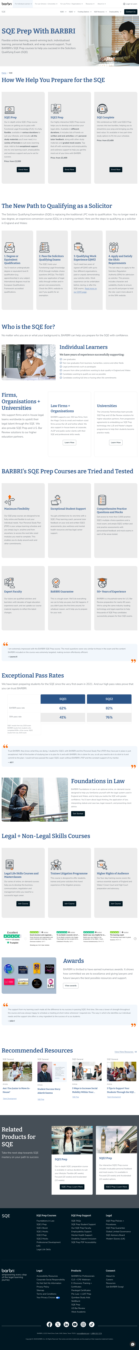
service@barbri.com (83, 1333)
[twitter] (57, 1326)
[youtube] (74, 1326)
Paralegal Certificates (81, 1290)
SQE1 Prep (42, 1224)
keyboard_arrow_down (106, 12)
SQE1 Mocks (42, 1231)
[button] (133, 1344)
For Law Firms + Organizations (70, 4)
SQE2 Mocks (42, 1238)
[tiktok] (91, 1326)
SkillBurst (75, 1301)
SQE (6, 1216)
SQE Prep (41, 1099)
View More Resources (126, 1052)
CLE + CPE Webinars (80, 1279)
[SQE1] (66, 11)
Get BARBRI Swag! (115, 1286)
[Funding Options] (91, 11)
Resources (89, 4)
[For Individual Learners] (31, 3)
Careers (109, 1279)
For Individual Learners (22, 4)
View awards (71, 985)
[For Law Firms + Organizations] (82, 3)
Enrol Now (23, 169)
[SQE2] (74, 11)
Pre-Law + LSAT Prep (81, 1294)
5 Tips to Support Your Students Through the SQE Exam (120, 1092)
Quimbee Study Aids (80, 1297)
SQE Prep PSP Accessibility (83, 1242)
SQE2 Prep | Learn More (116, 1187)
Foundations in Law (45, 1220)
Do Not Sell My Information (49, 1283)
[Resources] (94, 3)
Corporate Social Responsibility (51, 1279)
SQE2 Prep (42, 1235)
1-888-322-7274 (96, 1333)
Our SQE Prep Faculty (81, 1228)
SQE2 (71, 12)
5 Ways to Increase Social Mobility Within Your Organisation (85, 1092)
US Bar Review (78, 1308)
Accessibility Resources (47, 1276)
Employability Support (81, 1231)
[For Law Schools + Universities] (56, 3)
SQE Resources (99, 12)
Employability (114, 12)
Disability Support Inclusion (83, 1238)
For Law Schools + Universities (45, 4)
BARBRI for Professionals (82, 1276)
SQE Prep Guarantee (115, 1228)
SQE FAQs (76, 1220)
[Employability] (120, 11)
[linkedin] (65, 1326)
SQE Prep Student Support (83, 1224)
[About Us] (105, 3)
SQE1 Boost (42, 1228)
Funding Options (83, 12)
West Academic (78, 1311)
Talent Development (10, 1099)
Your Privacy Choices (46, 1297)
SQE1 (62, 12)
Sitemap (40, 1290)
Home (4, 73)
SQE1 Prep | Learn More (72, 1187)
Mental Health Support (81, 1235)
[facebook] (48, 1326)
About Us (101, 4)
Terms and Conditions (46, 1294)
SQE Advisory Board (115, 1235)
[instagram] (82, 1326)
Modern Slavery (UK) (115, 1238)
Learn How (69, 442)
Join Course (23, 903)
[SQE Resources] (106, 11)
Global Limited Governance (118, 1231)
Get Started (78, 813)
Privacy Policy (43, 1286)
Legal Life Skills (44, 1249)
